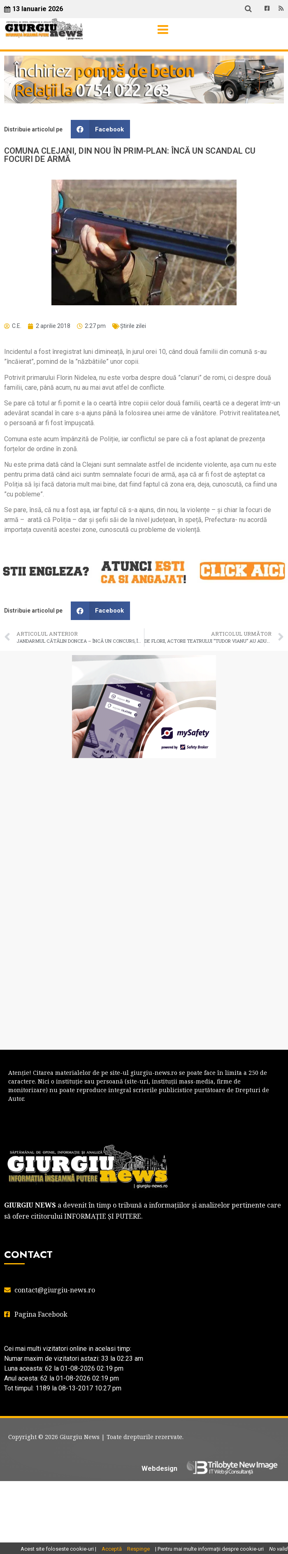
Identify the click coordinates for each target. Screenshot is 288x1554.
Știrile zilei (133, 326)
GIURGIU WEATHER (144, 797)
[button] (100, 129)
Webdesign (159, 1468)
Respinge (138, 1549)
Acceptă (112, 1549)
